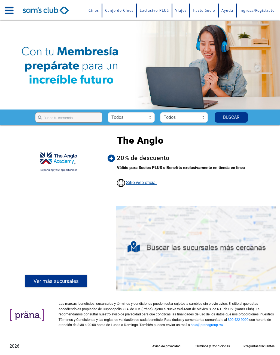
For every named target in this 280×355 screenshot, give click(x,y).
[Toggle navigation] (9, 10)
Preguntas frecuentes (259, 346)
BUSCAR (231, 117)
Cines (94, 10)
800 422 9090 (238, 320)
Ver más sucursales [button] (56, 281)
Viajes (181, 10)
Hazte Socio (204, 10)
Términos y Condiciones (212, 346)
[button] (194, 158)
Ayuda (227, 10)
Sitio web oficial (141, 182)
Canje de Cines (119, 10)
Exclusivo (154, 10)
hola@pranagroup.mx (207, 325)
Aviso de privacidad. (166, 346)
